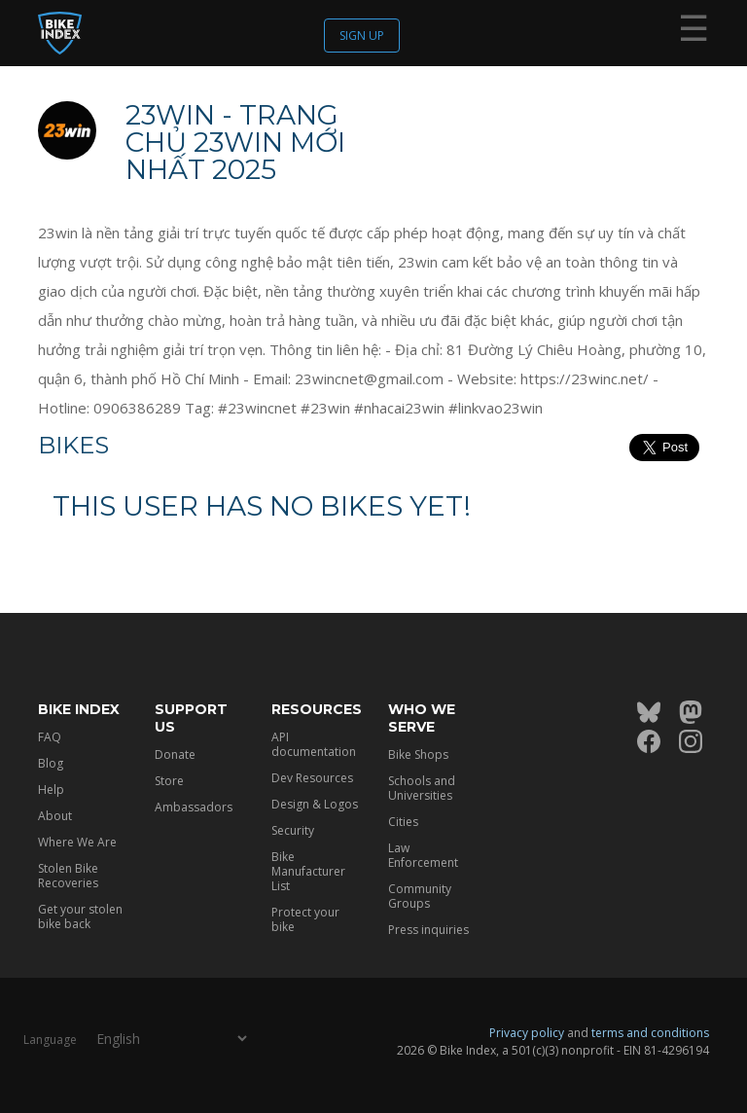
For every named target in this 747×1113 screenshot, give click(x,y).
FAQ (49, 737)
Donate (175, 754)
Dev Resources (312, 778)
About (55, 816)
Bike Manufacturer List (308, 871)
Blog (50, 763)
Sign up (361, 35)
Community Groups (419, 896)
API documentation (313, 744)
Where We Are (77, 842)
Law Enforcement (423, 855)
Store (169, 780)
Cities (403, 821)
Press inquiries (428, 929)
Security (292, 830)
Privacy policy (526, 1032)
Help (51, 789)
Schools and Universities (421, 788)
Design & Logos (314, 804)
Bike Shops (418, 754)
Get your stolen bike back (80, 916)
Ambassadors (193, 807)
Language (50, 1039)
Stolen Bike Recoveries (68, 875)
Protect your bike (305, 919)
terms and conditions (650, 1032)
